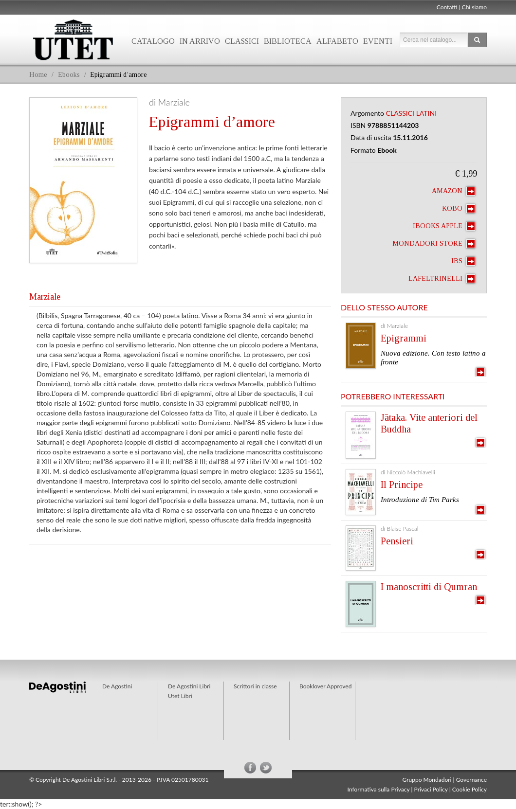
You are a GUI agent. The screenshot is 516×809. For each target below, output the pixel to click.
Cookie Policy (469, 789)
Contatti (447, 7)
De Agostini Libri (189, 686)
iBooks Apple (444, 226)
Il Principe (402, 484)
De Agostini (117, 686)
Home (38, 74)
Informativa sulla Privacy (379, 789)
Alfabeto (337, 41)
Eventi (377, 41)
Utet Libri (73, 40)
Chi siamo (474, 7)
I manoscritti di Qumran (429, 586)
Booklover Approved (325, 686)
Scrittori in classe (255, 686)
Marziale (44, 296)
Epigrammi (403, 338)
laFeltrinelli (441, 278)
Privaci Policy (431, 789)
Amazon (453, 191)
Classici (242, 41)
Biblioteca (288, 41)
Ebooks (69, 74)
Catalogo (153, 41)
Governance (471, 779)
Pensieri (397, 541)
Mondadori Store (433, 243)
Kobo (458, 208)
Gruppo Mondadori (427, 779)
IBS (463, 261)
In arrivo (200, 41)
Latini (426, 113)
